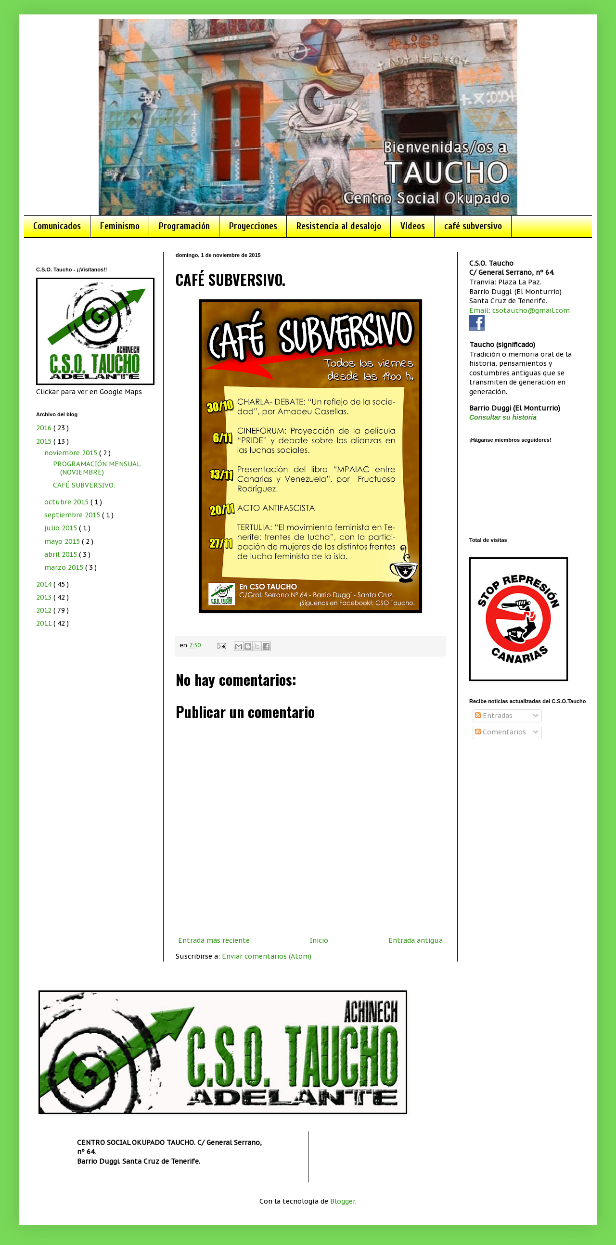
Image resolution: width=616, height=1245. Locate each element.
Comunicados (57, 226)
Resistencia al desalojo (338, 226)
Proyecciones (253, 226)
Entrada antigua (415, 940)
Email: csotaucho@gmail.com (519, 310)
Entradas (494, 715)
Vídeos (412, 226)
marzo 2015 (64, 567)
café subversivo (473, 226)
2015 (44, 441)
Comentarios (500, 732)
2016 (44, 428)
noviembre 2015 (71, 453)
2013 (44, 597)
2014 (44, 584)
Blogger (342, 1201)
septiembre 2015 (73, 515)
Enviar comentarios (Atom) (266, 956)
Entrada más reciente (214, 940)
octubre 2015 (67, 502)
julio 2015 (61, 528)
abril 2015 (61, 554)
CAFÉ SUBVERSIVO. (84, 485)
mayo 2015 (63, 541)
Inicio (319, 940)
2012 (44, 610)
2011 (44, 623)
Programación (184, 226)
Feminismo (120, 226)
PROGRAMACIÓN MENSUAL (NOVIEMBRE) (96, 468)
